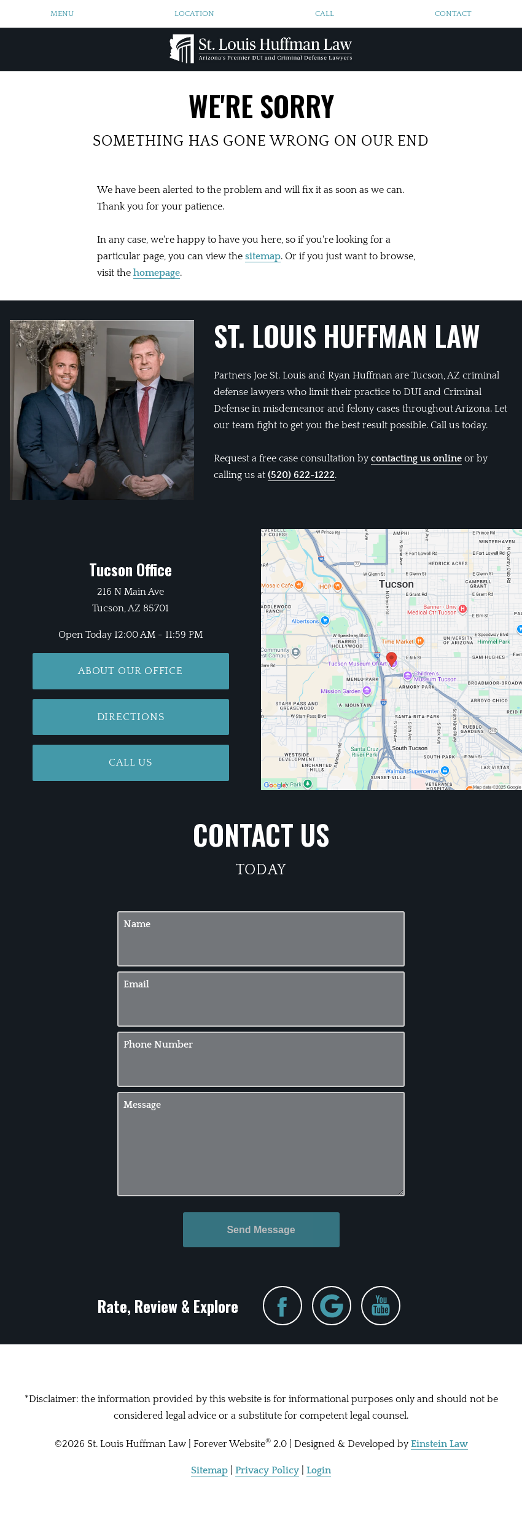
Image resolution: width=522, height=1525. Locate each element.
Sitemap (209, 1470)
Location (194, 13)
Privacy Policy (267, 1470)
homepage (156, 272)
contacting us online (416, 458)
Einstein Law (439, 1443)
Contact (453, 13)
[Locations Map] (391, 659)
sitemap (263, 256)
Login (318, 1470)
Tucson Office (130, 569)
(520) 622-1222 (301, 474)
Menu (62, 13)
